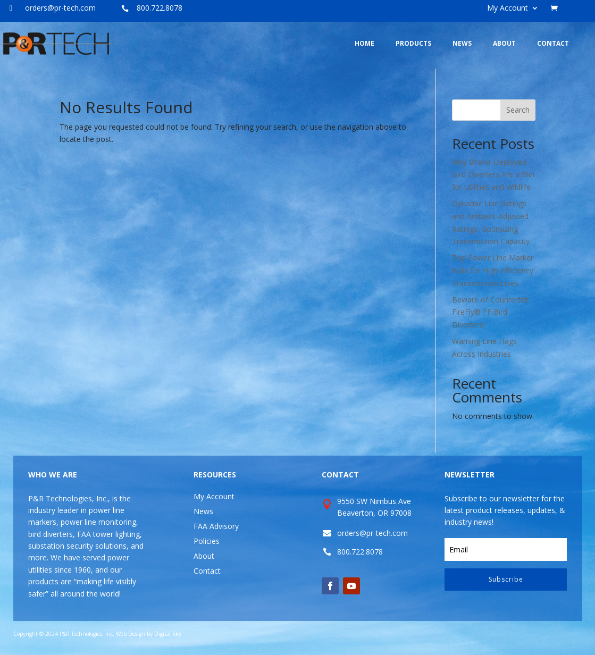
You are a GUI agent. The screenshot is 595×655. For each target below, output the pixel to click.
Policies (207, 541)
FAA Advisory (216, 526)
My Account (507, 8)
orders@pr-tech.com (60, 8)
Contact (207, 571)
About (204, 556)
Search (518, 110)
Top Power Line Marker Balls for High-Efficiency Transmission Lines (492, 270)
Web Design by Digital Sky (148, 633)
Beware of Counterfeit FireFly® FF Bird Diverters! (490, 312)
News (203, 511)
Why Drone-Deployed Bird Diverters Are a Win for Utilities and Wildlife (493, 174)
